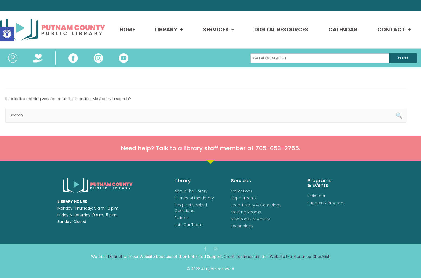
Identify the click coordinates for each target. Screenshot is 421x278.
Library (169, 29)
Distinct (115, 256)
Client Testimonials (242, 256)
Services (218, 29)
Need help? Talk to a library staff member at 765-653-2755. (210, 148)
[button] (7, 34)
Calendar (342, 29)
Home (127, 29)
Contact (394, 29)
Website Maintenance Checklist (299, 256)
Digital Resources (281, 29)
